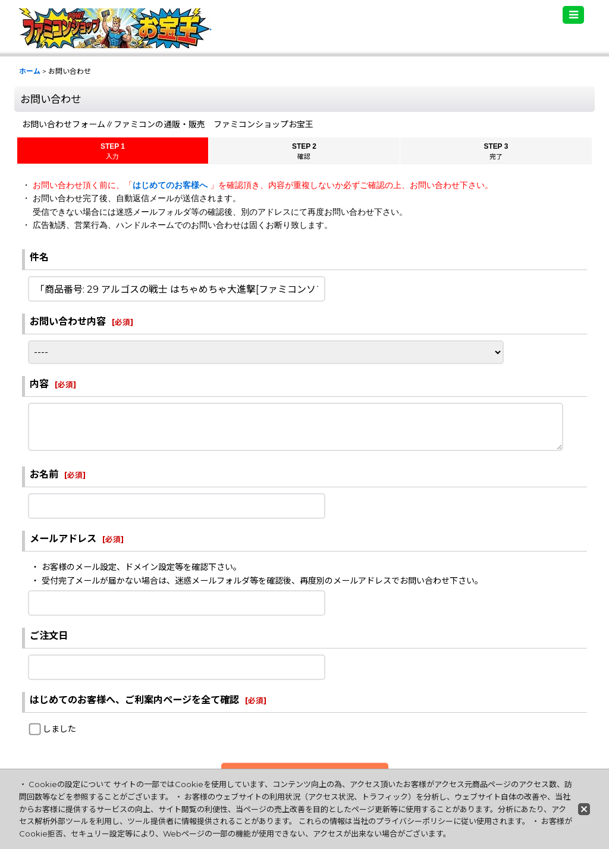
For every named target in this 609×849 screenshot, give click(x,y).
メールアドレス (63, 538)
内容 (39, 384)
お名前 (44, 474)
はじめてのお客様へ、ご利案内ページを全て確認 (134, 700)
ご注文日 (49, 635)
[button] (573, 15)
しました (59, 728)
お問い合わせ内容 (68, 321)
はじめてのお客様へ (171, 185)
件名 (39, 257)
